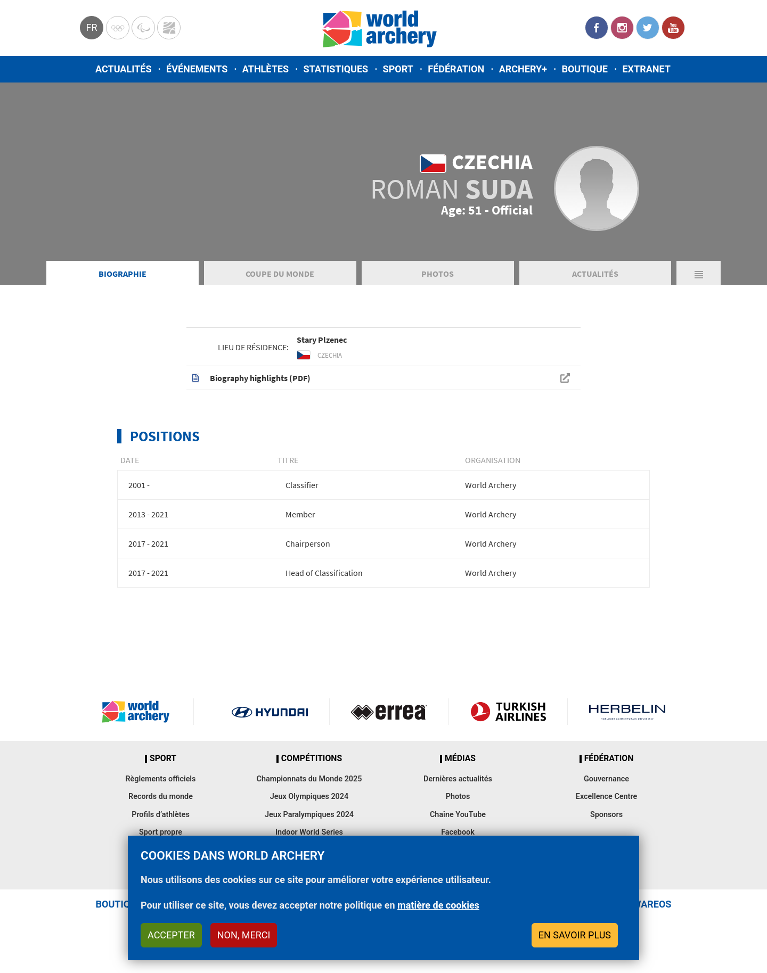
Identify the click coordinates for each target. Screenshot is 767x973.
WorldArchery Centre (169, 27)
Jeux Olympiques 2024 (309, 796)
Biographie (122, 273)
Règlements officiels (160, 779)
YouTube (673, 27)
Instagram (622, 27)
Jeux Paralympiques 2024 (309, 814)
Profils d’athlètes (161, 814)
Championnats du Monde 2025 (309, 779)
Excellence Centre (606, 796)
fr (91, 27)
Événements (196, 69)
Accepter (171, 935)
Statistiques (335, 69)
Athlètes (265, 69)
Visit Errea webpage (389, 711)
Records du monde (160, 796)
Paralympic (143, 27)
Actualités (123, 69)
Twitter (647, 27)
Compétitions (311, 758)
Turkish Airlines (508, 711)
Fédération (456, 69)
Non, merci (244, 935)
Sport (398, 69)
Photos (437, 273)
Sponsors (606, 814)
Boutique (584, 69)
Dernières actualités (457, 779)
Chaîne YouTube (458, 814)
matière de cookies (438, 905)
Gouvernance (606, 779)
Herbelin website (627, 711)
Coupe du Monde (280, 273)
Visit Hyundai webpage (270, 711)
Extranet (646, 69)
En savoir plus (574, 935)
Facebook (596, 27)
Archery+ (523, 69)
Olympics (117, 27)
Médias (460, 758)
